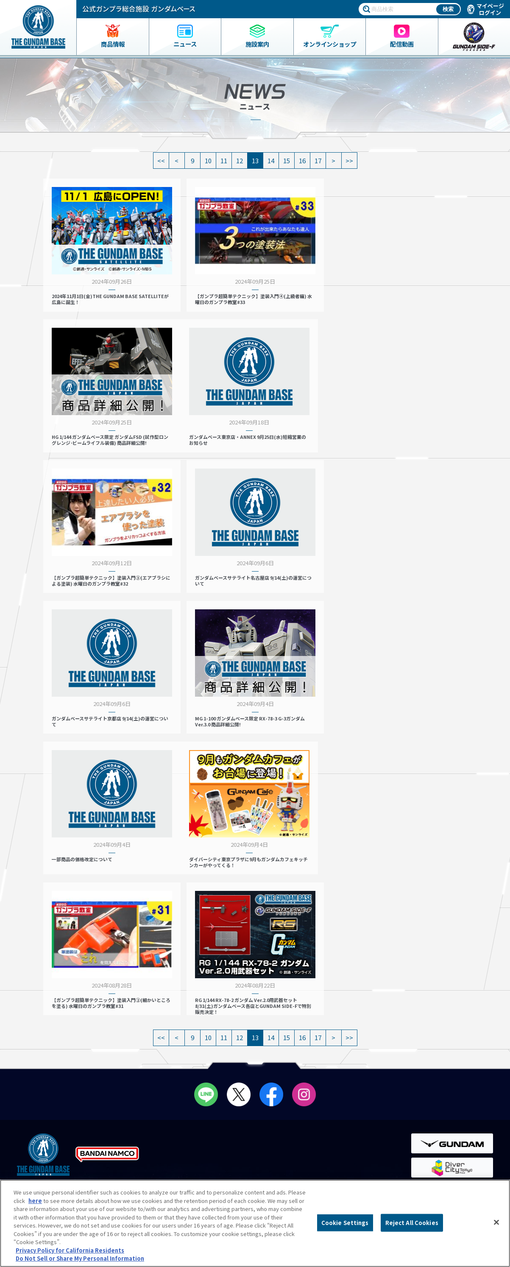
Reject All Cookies (411, 1223)
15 (286, 160)
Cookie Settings (345, 1223)
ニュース (36, 1059)
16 (302, 160)
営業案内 (165, 1039)
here (35, 1201)
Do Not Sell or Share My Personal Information (441, 1170)
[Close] (496, 1222)
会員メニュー (173, 1059)
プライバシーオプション (441, 1123)
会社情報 (429, 1071)
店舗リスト (167, 1030)
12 (239, 160)
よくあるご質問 (430, 1089)
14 (271, 160)
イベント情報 (300, 1030)
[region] (255, 1223)
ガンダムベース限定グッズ (56, 1039)
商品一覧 (35, 1030)
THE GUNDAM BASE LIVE (314, 1067)
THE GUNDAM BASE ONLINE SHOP (75, 1077)
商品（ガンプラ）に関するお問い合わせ (444, 1145)
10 (208, 160)
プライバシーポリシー (438, 1106)
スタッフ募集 (303, 1077)
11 (223, 160)
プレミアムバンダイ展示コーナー (325, 1039)
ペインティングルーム (185, 1077)
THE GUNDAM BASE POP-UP (319, 1049)
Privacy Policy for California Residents (70, 1250)
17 (318, 160)
